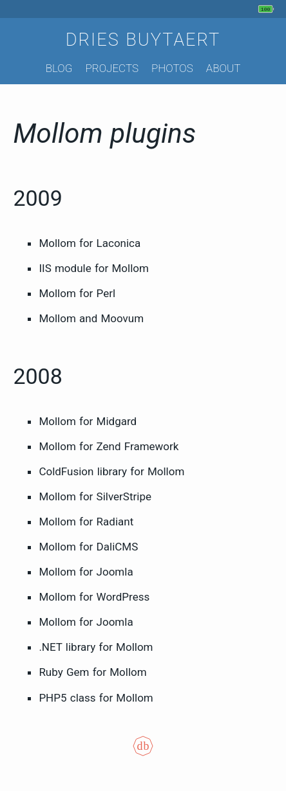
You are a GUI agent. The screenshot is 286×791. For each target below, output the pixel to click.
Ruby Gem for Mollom (92, 672)
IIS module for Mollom (93, 268)
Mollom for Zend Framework (108, 446)
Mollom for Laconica (89, 243)
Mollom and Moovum (91, 318)
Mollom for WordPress (94, 596)
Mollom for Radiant (86, 521)
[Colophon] (143, 755)
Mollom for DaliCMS (88, 546)
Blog (59, 68)
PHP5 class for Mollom (96, 697)
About (223, 68)
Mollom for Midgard (88, 421)
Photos (172, 68)
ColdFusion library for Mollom (111, 471)
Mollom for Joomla (86, 571)
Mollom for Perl (77, 293)
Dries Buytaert (143, 40)
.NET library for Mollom (96, 647)
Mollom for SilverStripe (95, 496)
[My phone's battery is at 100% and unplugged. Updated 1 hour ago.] (268, 9)
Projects (111, 68)
